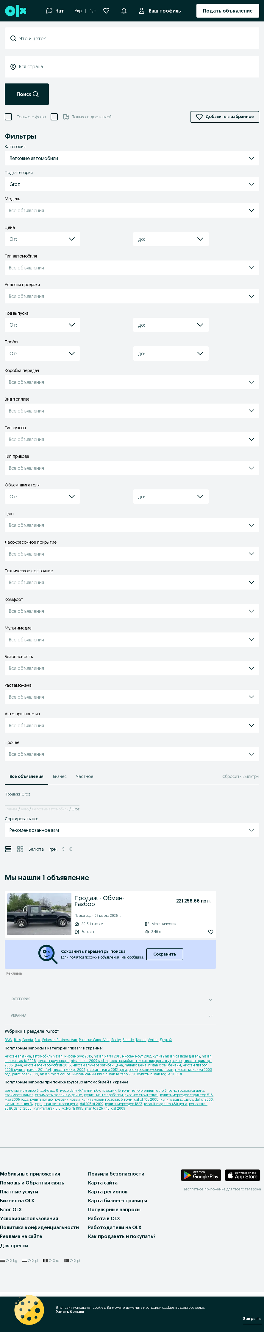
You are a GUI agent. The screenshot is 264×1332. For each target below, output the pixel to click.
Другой (166, 1040)
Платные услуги (19, 1192)
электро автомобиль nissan (151, 1069)
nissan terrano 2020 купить (127, 1074)
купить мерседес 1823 (123, 1104)
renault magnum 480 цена (165, 1104)
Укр (78, 10)
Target (141, 1040)
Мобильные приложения (30, 1174)
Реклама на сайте (21, 1236)
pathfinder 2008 (25, 1074)
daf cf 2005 (23, 1108)
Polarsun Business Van (59, 1040)
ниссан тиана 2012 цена (107, 1069)
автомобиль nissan (48, 1056)
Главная (11, 809)
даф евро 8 (49, 1090)
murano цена (135, 1065)
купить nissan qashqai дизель (176, 1056)
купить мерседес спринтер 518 (186, 1095)
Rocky (116, 1040)
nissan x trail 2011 (107, 1056)
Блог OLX (11, 1209)
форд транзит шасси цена (56, 1104)
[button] (123, 10)
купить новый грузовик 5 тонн (107, 1099)
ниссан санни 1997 (88, 1074)
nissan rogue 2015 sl (166, 1074)
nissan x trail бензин (164, 1065)
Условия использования (29, 1218)
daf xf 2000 (204, 1099)
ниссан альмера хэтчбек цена (98, 1065)
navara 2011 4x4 (39, 1069)
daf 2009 (118, 1108)
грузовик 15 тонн (116, 1090)
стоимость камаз (19, 1095)
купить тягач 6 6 (46, 1108)
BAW (8, 1040)
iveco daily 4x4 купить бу (80, 1090)
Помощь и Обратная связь (32, 1183)
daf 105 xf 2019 (91, 1104)
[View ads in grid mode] (20, 849)
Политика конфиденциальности (39, 1227)
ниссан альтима (18, 1056)
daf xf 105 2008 (146, 1099)
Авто (25, 809)
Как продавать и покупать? (122, 1236)
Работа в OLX (104, 1218)
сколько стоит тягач (141, 1095)
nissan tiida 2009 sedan (89, 1060)
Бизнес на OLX (17, 1201)
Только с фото (31, 117)
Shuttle (128, 1040)
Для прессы (14, 1246)
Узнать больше (70, 1311)
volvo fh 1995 (72, 1108)
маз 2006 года (16, 1099)
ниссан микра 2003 (69, 1069)
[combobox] (135, 38)
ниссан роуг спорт (53, 1060)
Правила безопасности (116, 1174)
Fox (37, 1040)
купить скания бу (19, 1104)
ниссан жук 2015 (78, 1056)
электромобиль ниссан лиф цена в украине (146, 1060)
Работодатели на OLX (114, 1227)
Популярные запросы (114, 1209)
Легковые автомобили (50, 809)
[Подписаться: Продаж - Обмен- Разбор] (197, 932)
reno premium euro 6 (149, 1090)
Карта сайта (103, 1183)
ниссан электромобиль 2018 (47, 1065)
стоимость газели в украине (58, 1095)
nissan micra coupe (55, 1074)
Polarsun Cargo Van (94, 1040)
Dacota (27, 1040)
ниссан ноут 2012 (136, 1056)
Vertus (153, 1040)
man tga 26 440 (97, 1108)
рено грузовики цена (186, 1090)
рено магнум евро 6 (22, 1090)
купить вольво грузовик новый (55, 1099)
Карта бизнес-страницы (117, 1201)
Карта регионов (108, 1192)
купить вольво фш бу (176, 1099)
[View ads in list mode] (8, 849)
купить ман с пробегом (103, 1095)
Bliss (17, 1040)
